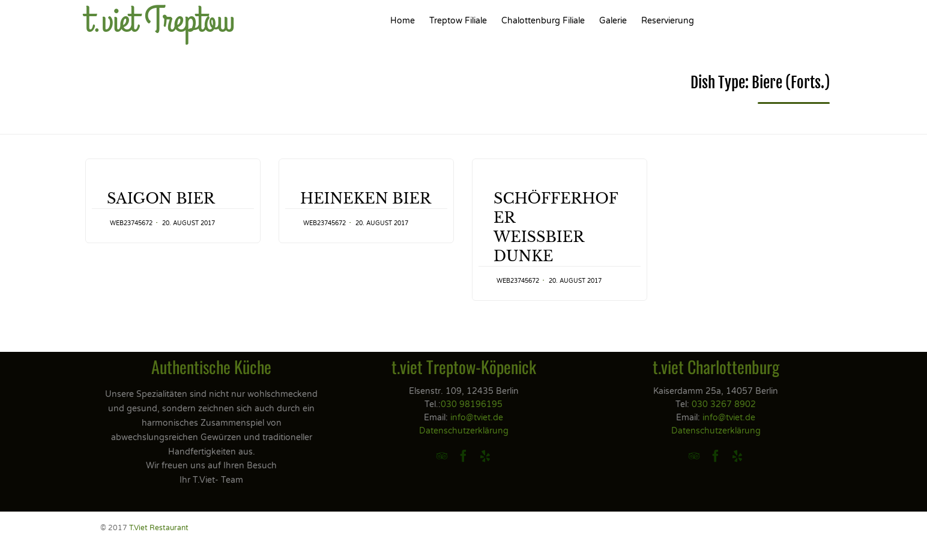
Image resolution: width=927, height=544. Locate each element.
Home (402, 21)
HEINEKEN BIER (365, 198)
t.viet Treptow (160, 21)
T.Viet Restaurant (159, 528)
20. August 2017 (188, 223)
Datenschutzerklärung (464, 431)
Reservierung (667, 21)
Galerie (613, 21)
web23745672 (131, 223)
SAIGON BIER (161, 198)
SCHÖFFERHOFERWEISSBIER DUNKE (556, 227)
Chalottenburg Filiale (543, 21)
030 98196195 (472, 404)
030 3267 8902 (724, 404)
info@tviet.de (476, 418)
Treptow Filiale (458, 21)
